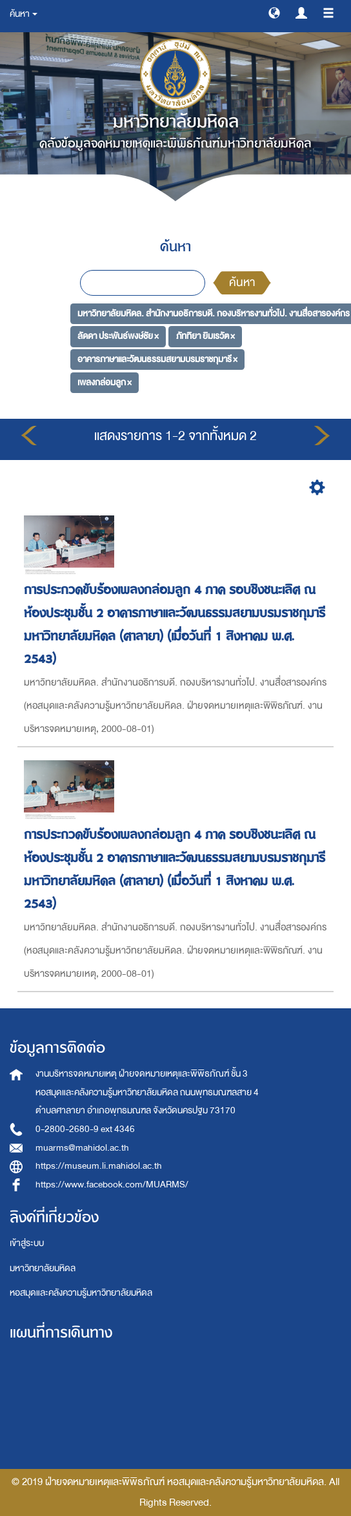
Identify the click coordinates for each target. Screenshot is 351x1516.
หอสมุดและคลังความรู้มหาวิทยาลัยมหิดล (81, 1293)
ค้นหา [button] (23, 14)
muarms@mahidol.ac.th (82, 1148)
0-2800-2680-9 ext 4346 (85, 1129)
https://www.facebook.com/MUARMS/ (111, 1184)
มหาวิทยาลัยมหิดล (42, 1268)
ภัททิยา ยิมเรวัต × (205, 336)
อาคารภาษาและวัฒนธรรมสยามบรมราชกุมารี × (157, 359)
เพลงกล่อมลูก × (104, 381)
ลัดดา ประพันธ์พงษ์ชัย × (118, 336)
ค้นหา (242, 283)
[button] (274, 12)
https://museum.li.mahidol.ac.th (98, 1166)
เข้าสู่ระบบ (27, 1243)
